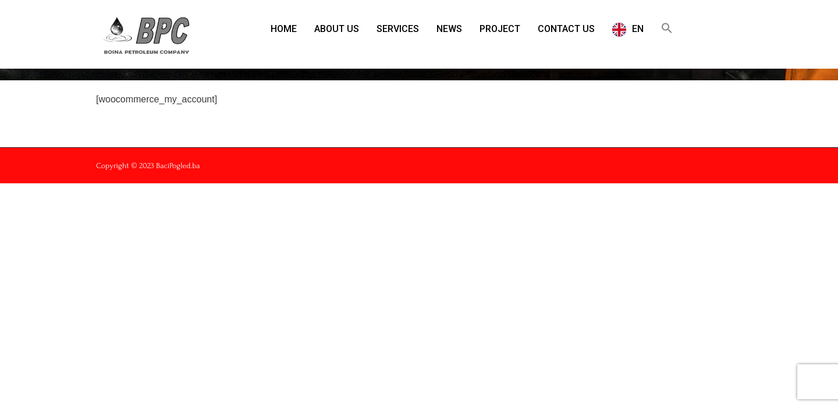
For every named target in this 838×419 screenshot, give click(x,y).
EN (638, 28)
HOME (284, 28)
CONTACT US (566, 28)
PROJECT (500, 28)
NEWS (449, 28)
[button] (666, 28)
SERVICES (398, 28)
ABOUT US (336, 28)
